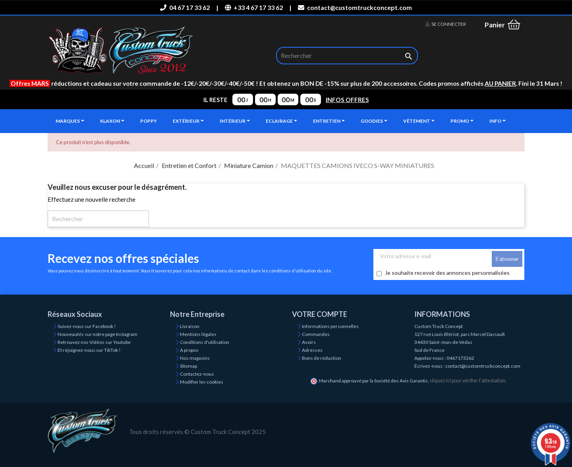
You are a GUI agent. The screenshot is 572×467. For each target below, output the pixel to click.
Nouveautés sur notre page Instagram (97, 334)
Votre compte (319, 314)
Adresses (312, 350)
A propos (189, 350)
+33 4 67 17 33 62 (254, 7)
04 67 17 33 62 (184, 7)
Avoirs (309, 342)
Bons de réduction (321, 358)
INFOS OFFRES (347, 99)
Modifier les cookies (201, 382)
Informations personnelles (330, 326)
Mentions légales (198, 334)
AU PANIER (500, 83)
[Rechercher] (347, 55)
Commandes (316, 334)
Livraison (189, 326)
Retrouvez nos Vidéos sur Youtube (94, 342)
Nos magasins (195, 358)
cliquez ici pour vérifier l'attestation (467, 381)
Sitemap (188, 366)
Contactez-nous (197, 374)
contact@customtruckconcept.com (355, 7)
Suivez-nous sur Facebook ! (87, 326)
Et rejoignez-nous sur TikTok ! (89, 350)
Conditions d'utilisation (204, 342)
